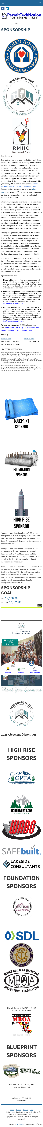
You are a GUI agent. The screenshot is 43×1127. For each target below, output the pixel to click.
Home (12, 1110)
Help (31, 1110)
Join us (18, 1110)
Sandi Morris (6, 339)
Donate (25, 1110)
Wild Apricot (21, 1124)
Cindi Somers (29, 339)
